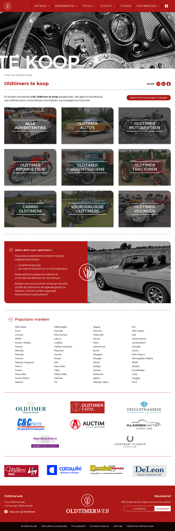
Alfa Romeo (60, 334)
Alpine (96, 378)
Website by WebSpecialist (140, 526)
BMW (18, 338)
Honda (58, 354)
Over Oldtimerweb (14, 502)
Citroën (19, 334)
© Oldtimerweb (29, 526)
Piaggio (136, 378)
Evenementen (64, 6)
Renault (19, 354)
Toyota (18, 346)
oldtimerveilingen (144, 208)
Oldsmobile (60, 374)
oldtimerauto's (87, 125)
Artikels (40, 6)
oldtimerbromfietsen (30, 167)
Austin (18, 370)
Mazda (135, 366)
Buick (96, 350)
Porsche (97, 330)
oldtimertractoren (144, 167)
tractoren (84, 100)
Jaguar (96, 326)
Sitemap (118, 526)
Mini (56, 362)
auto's (22, 100)
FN (55, 382)
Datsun (19, 382)
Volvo (96, 342)
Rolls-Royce (138, 354)
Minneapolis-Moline (142, 358)
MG (134, 326)
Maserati (59, 350)
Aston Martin (22, 378)
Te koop (105, 6)
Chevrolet (98, 334)
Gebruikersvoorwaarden (54, 526)
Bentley (19, 350)
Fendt (96, 362)
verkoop (98, 96)
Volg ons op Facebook (22, 511)
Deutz (135, 350)
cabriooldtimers (30, 208)
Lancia (57, 338)
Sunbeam (98, 374)
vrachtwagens (67, 100)
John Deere (138, 330)
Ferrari (96, 338)
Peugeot (98, 354)
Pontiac (19, 358)
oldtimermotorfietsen (144, 125)
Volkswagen (60, 326)
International (139, 338)
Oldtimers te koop (24, 75)
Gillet (57, 370)
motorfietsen (34, 100)
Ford (17, 330)
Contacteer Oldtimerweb (18, 505)
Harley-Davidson (63, 346)
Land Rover (99, 346)
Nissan (57, 358)
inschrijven (162, 508)
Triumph (58, 330)
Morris (18, 366)
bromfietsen (50, 100)
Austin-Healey (23, 342)
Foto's (87, 6)
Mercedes (20, 326)
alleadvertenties (30, 125)
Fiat (134, 334)
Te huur (125, 6)
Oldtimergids (146, 6)
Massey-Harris (101, 382)
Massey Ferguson (24, 362)
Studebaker (138, 370)
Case (134, 374)
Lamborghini (139, 342)
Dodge (96, 366)
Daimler (58, 378)
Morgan (97, 358)
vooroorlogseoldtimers (87, 208)
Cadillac (58, 342)
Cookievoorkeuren (99, 526)
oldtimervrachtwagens (87, 167)
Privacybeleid (78, 526)
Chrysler (136, 346)
